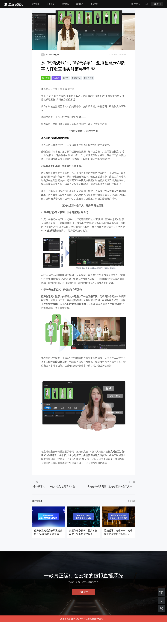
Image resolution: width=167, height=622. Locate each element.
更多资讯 (131, 501)
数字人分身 (88, 78)
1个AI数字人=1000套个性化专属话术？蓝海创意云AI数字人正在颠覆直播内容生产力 (56, 486)
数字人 (65, 78)
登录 (146, 4)
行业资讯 (45, 78)
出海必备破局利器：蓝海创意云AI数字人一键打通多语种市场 (111, 486)
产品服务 (56, 78)
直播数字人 (76, 78)
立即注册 (157, 4)
